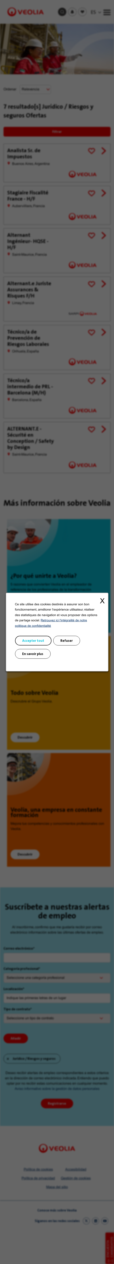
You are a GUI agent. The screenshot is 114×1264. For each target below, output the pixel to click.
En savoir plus (32, 653)
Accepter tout (33, 640)
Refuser (66, 640)
